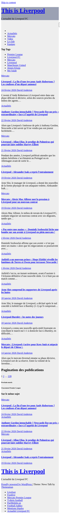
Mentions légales (15, 508)
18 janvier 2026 (9, 298)
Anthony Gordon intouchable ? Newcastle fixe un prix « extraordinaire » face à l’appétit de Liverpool (30, 113)
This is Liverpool (23, 10)
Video (10, 39)
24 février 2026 (9, 90)
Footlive (11, 495)
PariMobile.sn (14, 503)
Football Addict (14, 505)
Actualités (12, 33)
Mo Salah (12, 70)
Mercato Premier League (19, 497)
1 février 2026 (8, 268)
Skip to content (8, 2)
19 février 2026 (9, 178)
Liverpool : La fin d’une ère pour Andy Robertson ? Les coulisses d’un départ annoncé (28, 83)
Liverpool (12, 62)
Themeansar (7, 487)
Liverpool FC (13, 57)
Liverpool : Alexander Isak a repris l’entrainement (27, 172)
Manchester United (16, 65)
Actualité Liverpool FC (18, 511)
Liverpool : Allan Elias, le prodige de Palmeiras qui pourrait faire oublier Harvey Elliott (27, 143)
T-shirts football (15, 500)
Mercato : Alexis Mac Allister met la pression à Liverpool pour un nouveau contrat (25, 200)
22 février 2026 (9, 120)
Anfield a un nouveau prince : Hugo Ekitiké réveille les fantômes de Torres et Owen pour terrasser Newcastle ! (29, 260)
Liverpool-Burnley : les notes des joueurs (22, 317)
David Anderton (24, 90)
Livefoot (11, 492)
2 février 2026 (8, 238)
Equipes (11, 44)
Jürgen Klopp (13, 68)
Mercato (11, 36)
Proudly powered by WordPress (16, 484)
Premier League (15, 54)
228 (9, 376)
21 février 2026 (9, 150)
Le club (11, 41)
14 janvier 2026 (9, 353)
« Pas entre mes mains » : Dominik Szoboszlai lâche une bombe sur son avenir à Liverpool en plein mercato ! (29, 230)
